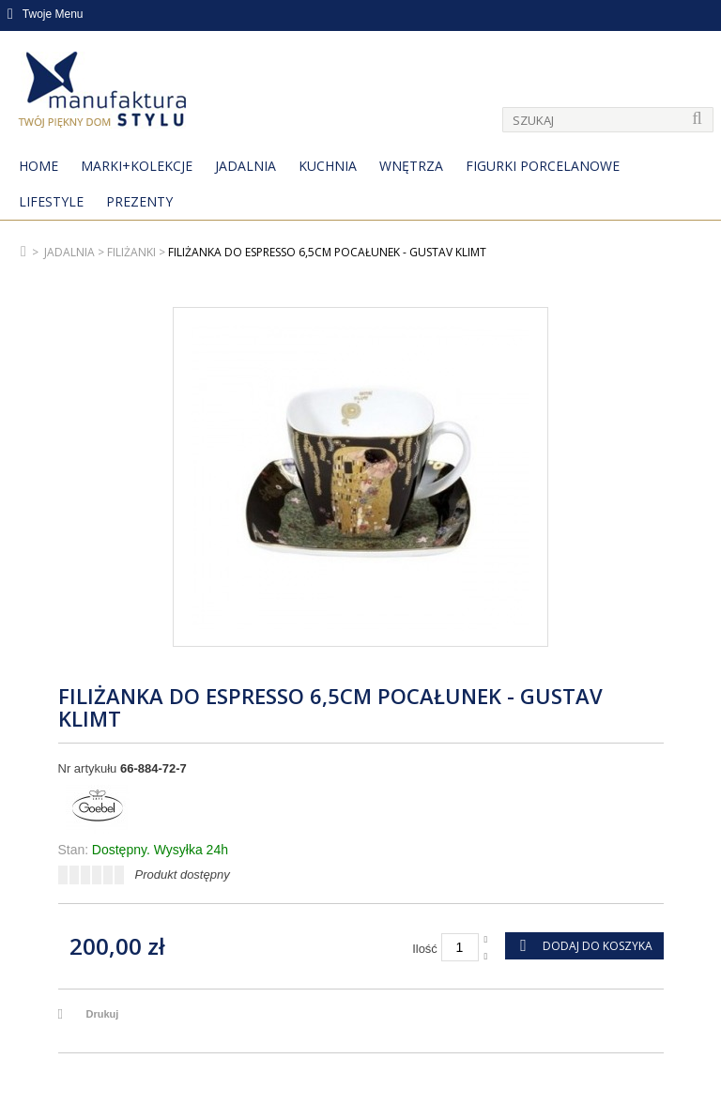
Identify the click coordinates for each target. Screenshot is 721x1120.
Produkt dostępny (182, 874)
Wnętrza (411, 166)
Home (38, 166)
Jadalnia (245, 166)
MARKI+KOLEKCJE (136, 166)
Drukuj (102, 1014)
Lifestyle (51, 201)
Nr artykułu (87, 768)
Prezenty (139, 201)
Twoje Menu (46, 14)
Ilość (424, 949)
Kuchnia (328, 166)
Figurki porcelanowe (543, 166)
